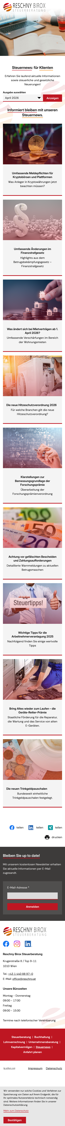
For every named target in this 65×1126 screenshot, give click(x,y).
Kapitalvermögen (21, 1047)
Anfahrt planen (32, 1052)
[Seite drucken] (53, 837)
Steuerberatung (21, 1037)
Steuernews (43, 1047)
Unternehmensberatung (43, 1042)
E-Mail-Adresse (18, 887)
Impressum (35, 1068)
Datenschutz (54, 1068)
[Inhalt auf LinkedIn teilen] (35, 827)
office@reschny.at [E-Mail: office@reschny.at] (24, 979)
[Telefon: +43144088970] (20, 974)
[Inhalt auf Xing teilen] (55, 827)
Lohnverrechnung (14, 1042)
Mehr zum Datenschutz (16, 1110)
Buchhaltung (42, 1037)
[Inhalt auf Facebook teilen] (17, 827)
